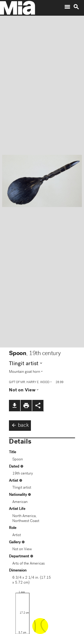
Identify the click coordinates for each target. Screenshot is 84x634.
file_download (14, 405)
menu (67, 7)
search (76, 7)
